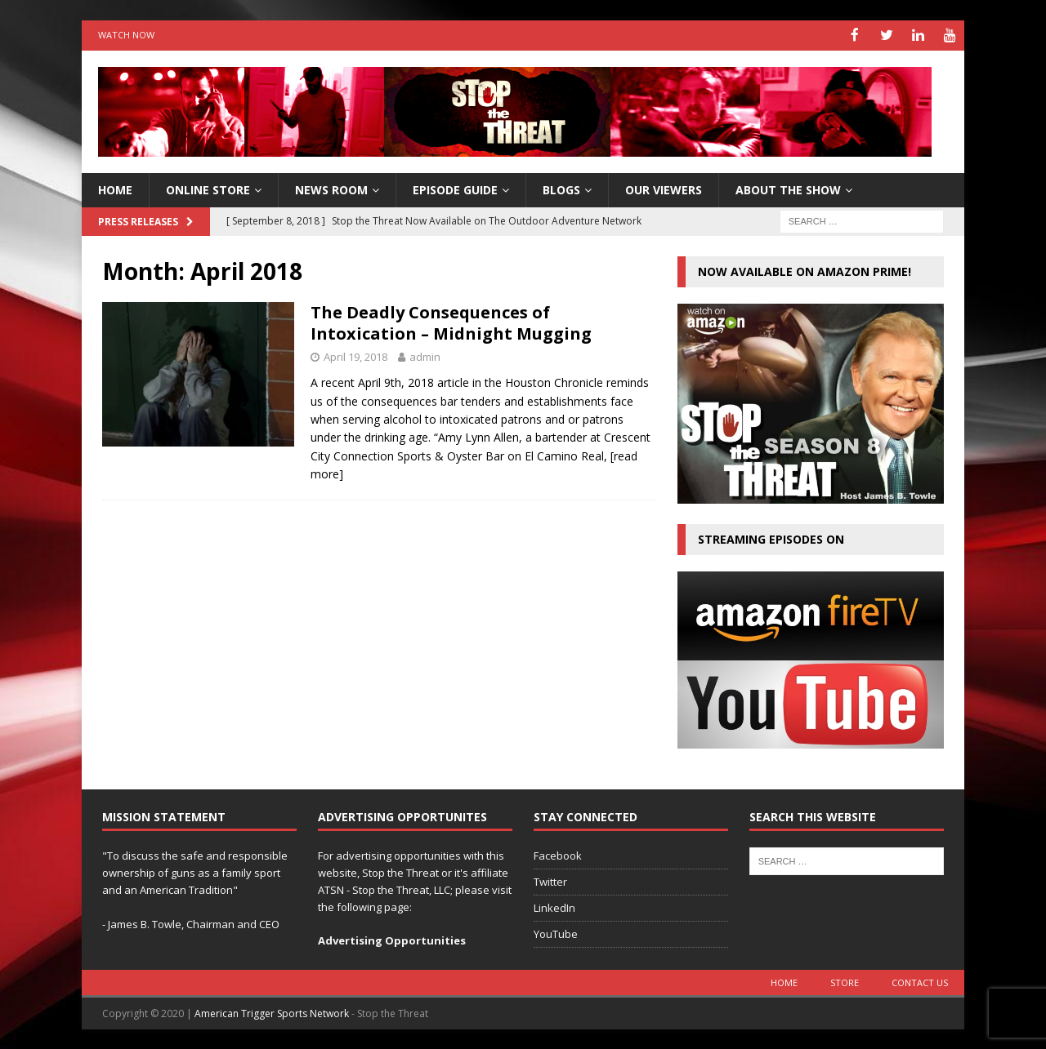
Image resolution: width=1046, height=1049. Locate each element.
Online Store (208, 188)
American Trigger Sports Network (271, 1013)
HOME (115, 188)
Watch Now (126, 35)
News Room (331, 188)
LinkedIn (554, 906)
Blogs (561, 188)
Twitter (550, 880)
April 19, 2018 (355, 356)
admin (424, 356)
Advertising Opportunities (392, 939)
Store (844, 982)
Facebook (558, 854)
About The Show (788, 188)
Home (784, 982)
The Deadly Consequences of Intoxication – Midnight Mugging (451, 322)
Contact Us (920, 982)
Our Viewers (663, 188)
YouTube (556, 932)
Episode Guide (455, 188)
